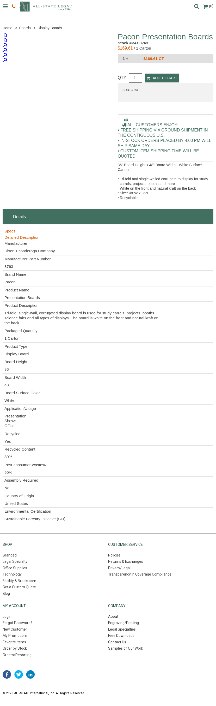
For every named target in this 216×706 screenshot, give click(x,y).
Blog (6, 593)
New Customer (15, 629)
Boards (24, 28)
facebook (7, 674)
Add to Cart (162, 78)
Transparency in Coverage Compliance (139, 574)
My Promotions (15, 635)
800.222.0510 (13, 6)
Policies (114, 555)
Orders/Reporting (17, 655)
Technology (12, 574)
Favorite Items (14, 642)
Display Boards (50, 28)
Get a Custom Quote (19, 587)
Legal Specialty (15, 561)
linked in (30, 674)
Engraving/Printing (123, 623)
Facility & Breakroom (19, 581)
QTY (122, 77)
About (113, 616)
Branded (10, 555)
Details (19, 216)
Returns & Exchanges (125, 561)
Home (7, 28)
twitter (18, 674)
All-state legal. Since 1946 (45, 6)
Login (7, 616)
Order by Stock (15, 648)
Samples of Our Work (125, 648)
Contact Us (117, 642)
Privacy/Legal (119, 568)
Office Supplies (15, 568)
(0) (208, 6)
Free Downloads (121, 635)
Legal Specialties (122, 629)
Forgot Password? (17, 623)
